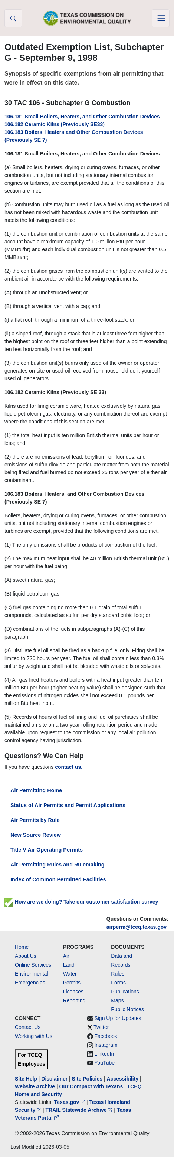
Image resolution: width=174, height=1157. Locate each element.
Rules (117, 974)
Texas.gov (70, 1102)
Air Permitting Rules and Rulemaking (57, 865)
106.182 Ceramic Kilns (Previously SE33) (54, 124)
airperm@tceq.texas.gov (136, 927)
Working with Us (33, 1036)
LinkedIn (104, 1054)
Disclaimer (54, 1079)
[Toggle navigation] (161, 18)
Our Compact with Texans (91, 1086)
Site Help (26, 1079)
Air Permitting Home (36, 790)
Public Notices (127, 1009)
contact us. (68, 767)
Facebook (105, 1036)
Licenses (73, 991)
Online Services (33, 965)
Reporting (74, 1000)
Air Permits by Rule (35, 820)
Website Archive (35, 1086)
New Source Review (35, 835)
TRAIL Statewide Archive (80, 1110)
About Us (25, 956)
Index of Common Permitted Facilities (58, 879)
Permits (72, 983)
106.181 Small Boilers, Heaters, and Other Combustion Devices (82, 116)
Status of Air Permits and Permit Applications (67, 805)
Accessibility (123, 1079)
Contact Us (27, 1027)
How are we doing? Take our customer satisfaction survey (81, 902)
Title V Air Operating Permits (46, 850)
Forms (118, 983)
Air (66, 956)
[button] (13, 18)
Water (70, 974)
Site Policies (87, 1079)
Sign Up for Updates (117, 1018)
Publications (125, 991)
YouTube (104, 1063)
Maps (117, 1000)
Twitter (101, 1027)
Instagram (105, 1045)
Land (69, 965)
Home (22, 947)
